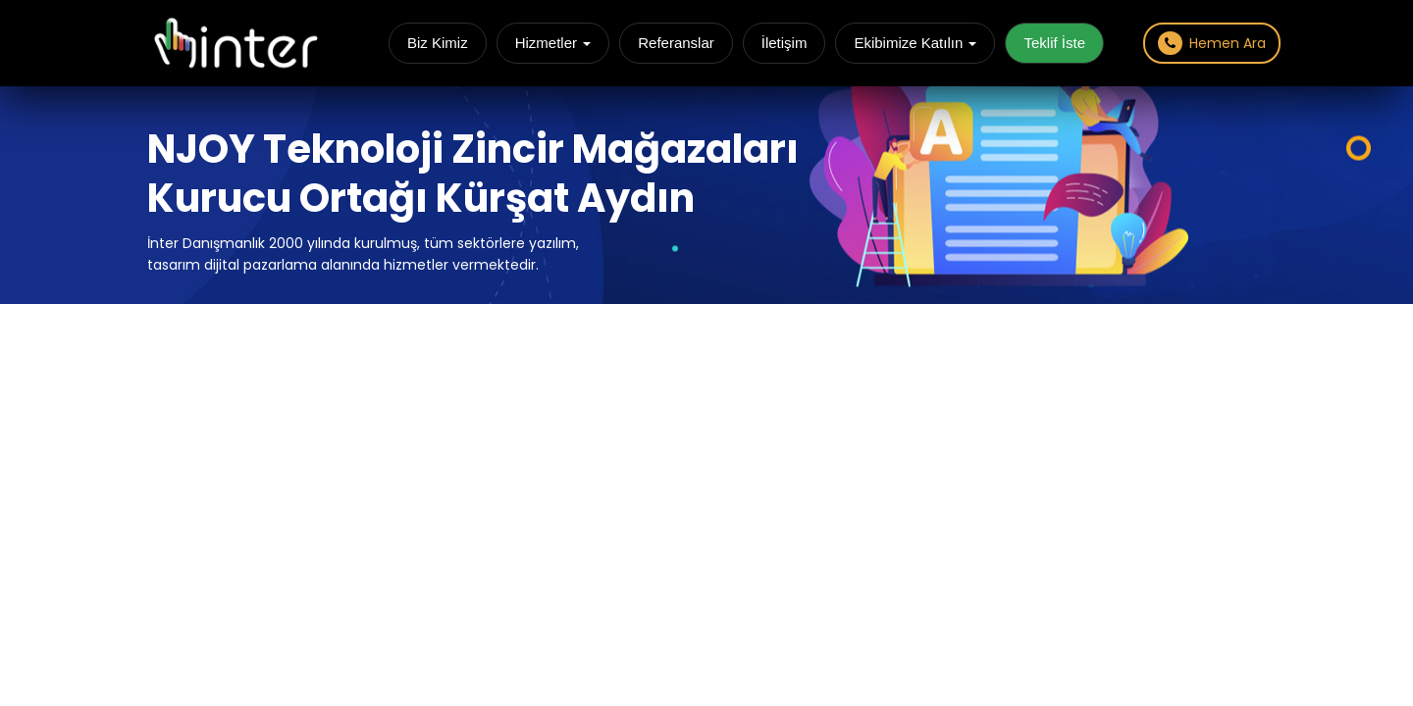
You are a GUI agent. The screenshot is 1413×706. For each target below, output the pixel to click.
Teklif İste (1054, 42)
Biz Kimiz (437, 42)
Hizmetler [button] (553, 42)
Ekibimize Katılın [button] (915, 42)
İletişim (784, 42)
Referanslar (676, 42)
